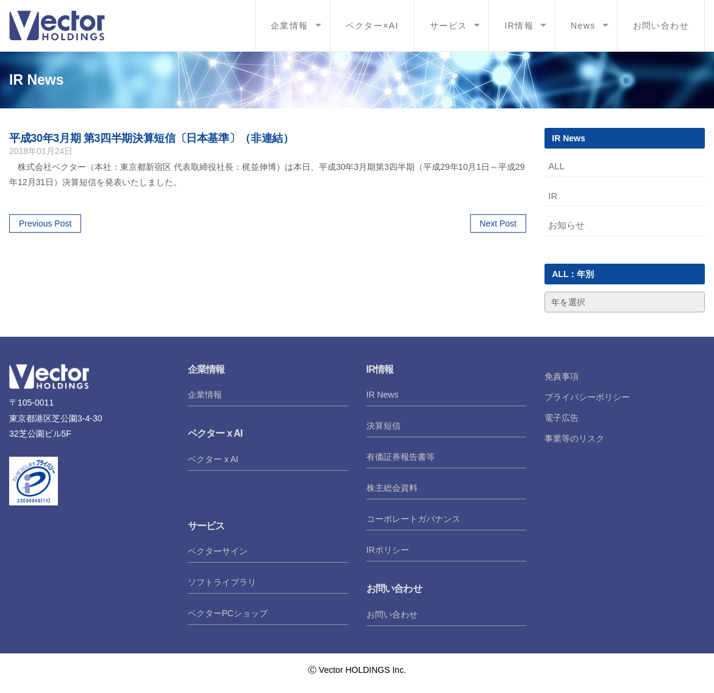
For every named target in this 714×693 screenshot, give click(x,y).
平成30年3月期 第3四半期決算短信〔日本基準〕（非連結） (151, 138)
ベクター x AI (213, 459)
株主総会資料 (392, 488)
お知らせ (566, 225)
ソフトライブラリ (222, 582)
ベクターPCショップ (228, 613)
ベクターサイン (218, 551)
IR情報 (519, 25)
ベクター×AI (372, 25)
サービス (449, 25)
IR (552, 196)
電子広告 (561, 418)
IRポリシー (387, 550)
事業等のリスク (574, 438)
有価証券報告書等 (400, 457)
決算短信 (383, 426)
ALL (556, 166)
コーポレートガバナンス (413, 519)
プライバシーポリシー (587, 397)
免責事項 (561, 376)
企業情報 (290, 25)
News (583, 25)
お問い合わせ (661, 25)
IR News (382, 394)
